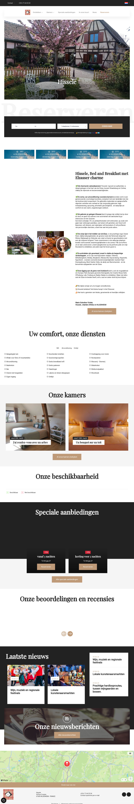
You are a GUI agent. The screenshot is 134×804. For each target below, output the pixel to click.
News (95, 12)
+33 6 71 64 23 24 (85, 793)
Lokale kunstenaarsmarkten (63, 692)
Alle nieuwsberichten (67, 735)
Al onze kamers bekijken (102, 311)
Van (16, 126)
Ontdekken (38, 12)
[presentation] (63, 633)
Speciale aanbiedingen (66, 12)
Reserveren (104, 12)
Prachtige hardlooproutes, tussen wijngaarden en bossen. (107, 688)
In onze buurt (84, 12)
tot (35, 126)
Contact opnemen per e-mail (88, 795)
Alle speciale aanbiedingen (67, 579)
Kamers (50, 12)
